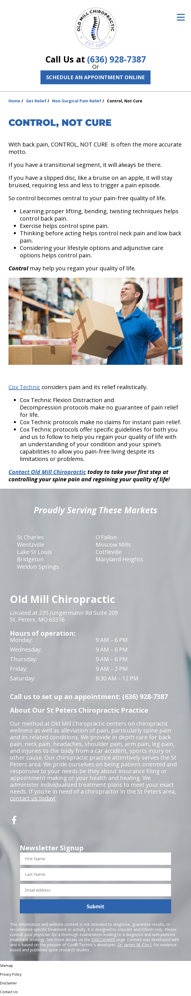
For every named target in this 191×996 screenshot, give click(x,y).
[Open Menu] (180, 17)
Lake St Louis (34, 552)
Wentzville (30, 544)
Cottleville (109, 552)
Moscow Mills (113, 544)
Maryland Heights (119, 559)
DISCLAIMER (103, 939)
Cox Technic (24, 387)
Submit (95, 906)
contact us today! (32, 798)
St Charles (30, 537)
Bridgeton (30, 559)
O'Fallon (106, 537)
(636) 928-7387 (116, 59)
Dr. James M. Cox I (134, 944)
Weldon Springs (38, 566)
